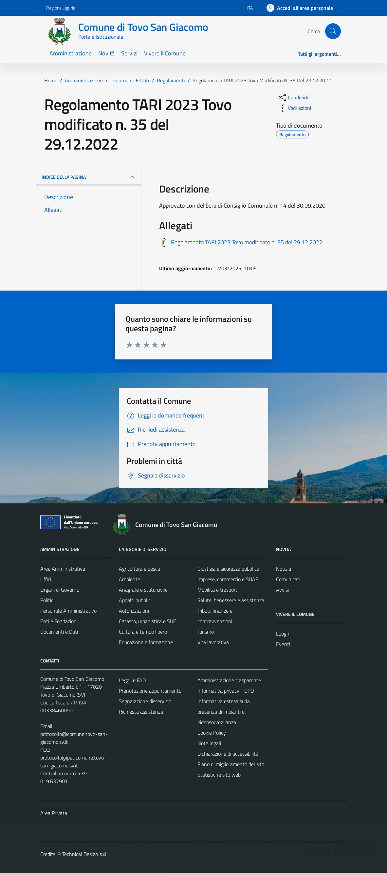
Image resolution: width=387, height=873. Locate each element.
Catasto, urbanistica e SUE (147, 621)
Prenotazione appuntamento (150, 691)
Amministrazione (70, 53)
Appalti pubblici (135, 600)
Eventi (283, 644)
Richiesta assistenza (141, 712)
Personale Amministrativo (68, 611)
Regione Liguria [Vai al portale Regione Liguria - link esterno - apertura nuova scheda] (60, 7)
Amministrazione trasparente (229, 680)
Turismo (205, 632)
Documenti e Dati (59, 632)
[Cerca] (333, 31)
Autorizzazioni (134, 611)
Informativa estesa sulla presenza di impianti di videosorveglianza (223, 711)
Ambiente (129, 579)
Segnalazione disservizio (145, 701)
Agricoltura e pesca (139, 569)
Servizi (129, 53)
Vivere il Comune (165, 53)
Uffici (45, 579)
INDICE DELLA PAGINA (89, 177)
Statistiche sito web (219, 775)
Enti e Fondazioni (59, 621)
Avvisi (282, 590)
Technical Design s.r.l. (84, 854)
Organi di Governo (59, 590)
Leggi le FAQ (132, 680)
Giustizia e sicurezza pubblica (228, 569)
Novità (106, 53)
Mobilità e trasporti (217, 590)
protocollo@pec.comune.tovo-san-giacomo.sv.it (73, 761)
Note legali (209, 743)
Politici (47, 600)
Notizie (283, 569)
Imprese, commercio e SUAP (227, 579)
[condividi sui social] (292, 97)
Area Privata (53, 813)
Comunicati (288, 579)
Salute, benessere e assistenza (230, 600)
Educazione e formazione (146, 642)
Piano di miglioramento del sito (230, 764)
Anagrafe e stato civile (143, 590)
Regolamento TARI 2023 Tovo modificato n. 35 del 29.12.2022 (246, 242)
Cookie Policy (211, 733)
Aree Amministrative (62, 569)
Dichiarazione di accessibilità (227, 754)
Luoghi (283, 634)
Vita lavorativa (213, 642)
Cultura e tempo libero (143, 632)
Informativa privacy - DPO (225, 691)
